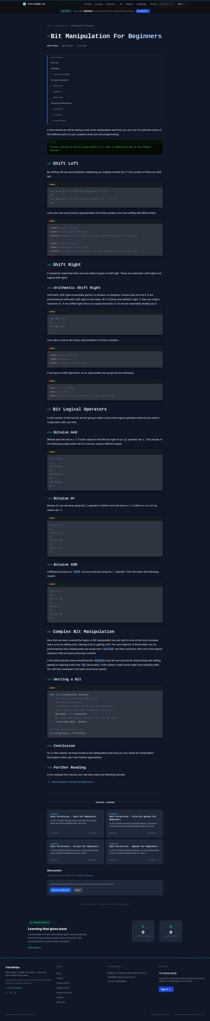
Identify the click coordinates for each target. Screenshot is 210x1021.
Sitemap (60, 997)
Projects (129, 4)
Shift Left (54, 63)
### (49, 288)
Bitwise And (58, 86)
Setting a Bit (58, 109)
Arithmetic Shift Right (61, 74)
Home (49, 26)
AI (121, 4)
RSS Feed (61, 1002)
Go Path (87, 4)
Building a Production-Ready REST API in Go (127, 973)
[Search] (166, 4)
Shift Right (55, 68)
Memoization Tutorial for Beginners (72, 781)
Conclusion (57, 115)
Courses (99, 4)
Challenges (142, 4)
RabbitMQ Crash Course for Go (121, 977)
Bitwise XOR (58, 97)
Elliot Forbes (52, 46)
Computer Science (61, 26)
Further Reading (59, 121)
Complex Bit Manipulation (61, 103)
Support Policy (63, 988)
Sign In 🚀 (166, 989)
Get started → (143, 11)
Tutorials (111, 4)
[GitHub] (11, 993)
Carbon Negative (13, 988)
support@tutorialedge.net (160, 1015)
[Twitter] (6, 993)
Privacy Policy (63, 983)
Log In (77, 890)
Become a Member (60, 890)
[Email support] (15, 993)
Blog (59, 973)
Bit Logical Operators (59, 80)
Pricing (153, 4)
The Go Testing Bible (117, 981)
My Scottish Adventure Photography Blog (189, 1015)
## (49, 164)
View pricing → (34, 947)
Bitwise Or (57, 92)
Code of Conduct (84, 875)
